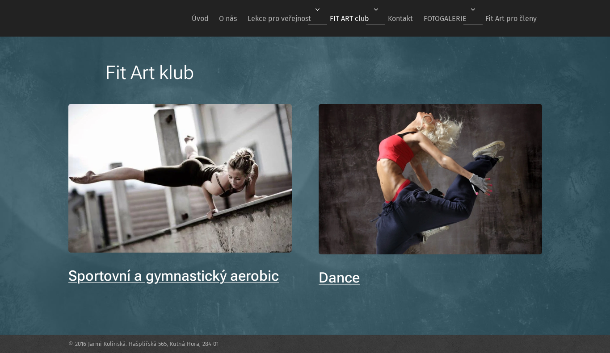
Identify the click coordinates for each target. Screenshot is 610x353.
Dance (339, 277)
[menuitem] (170, 18)
